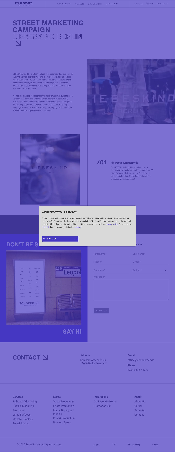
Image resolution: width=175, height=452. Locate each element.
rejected (45, 227)
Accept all (60, 239)
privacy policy (112, 224)
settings (77, 227)
